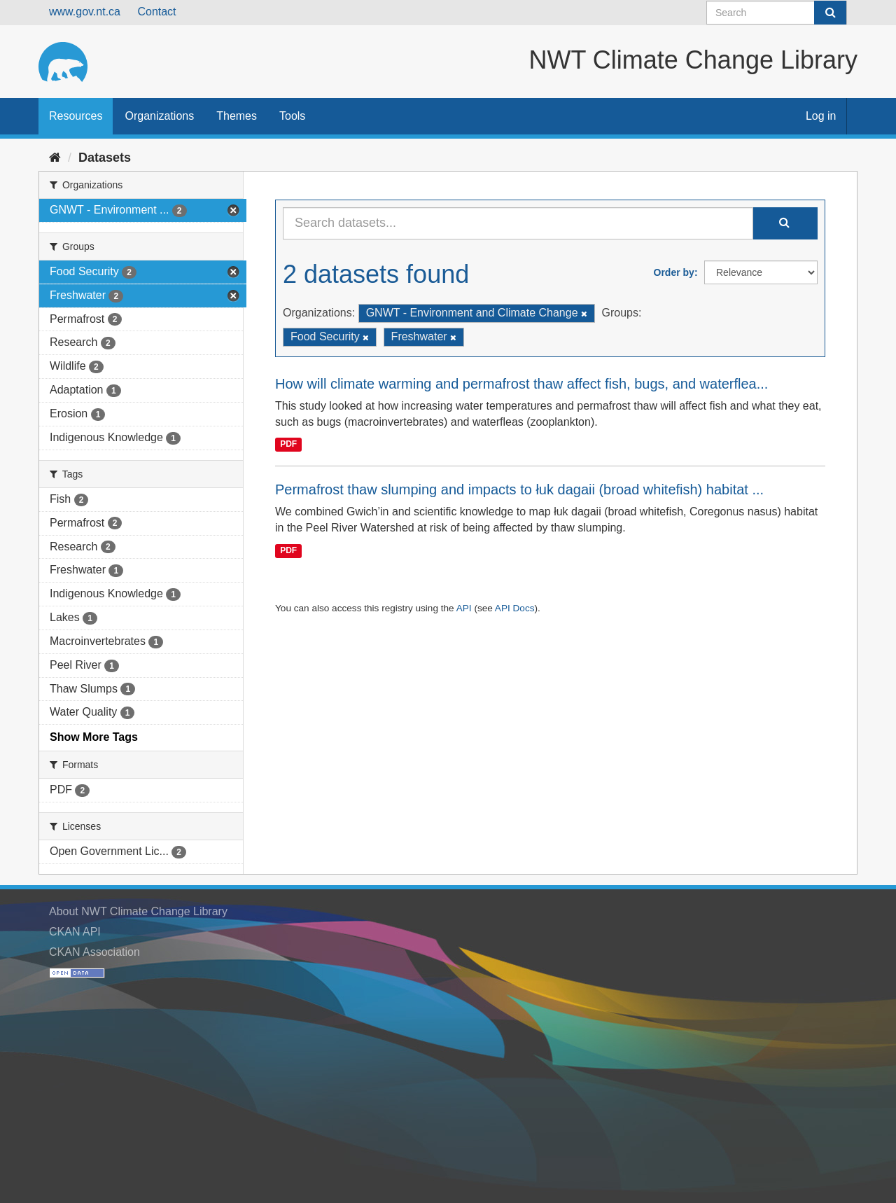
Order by (674, 272)
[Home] (55, 158)
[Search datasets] (776, 13)
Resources (75, 116)
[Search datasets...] (518, 223)
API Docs (515, 608)
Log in (821, 116)
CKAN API (75, 932)
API (464, 608)
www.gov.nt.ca (84, 12)
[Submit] (830, 13)
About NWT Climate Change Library (138, 911)
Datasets (104, 158)
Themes (236, 116)
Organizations (159, 116)
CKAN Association (94, 952)
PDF (288, 444)
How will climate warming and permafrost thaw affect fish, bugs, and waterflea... (521, 383)
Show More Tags (94, 737)
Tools (292, 116)
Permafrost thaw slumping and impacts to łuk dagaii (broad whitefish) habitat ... (519, 489)
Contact (156, 12)
